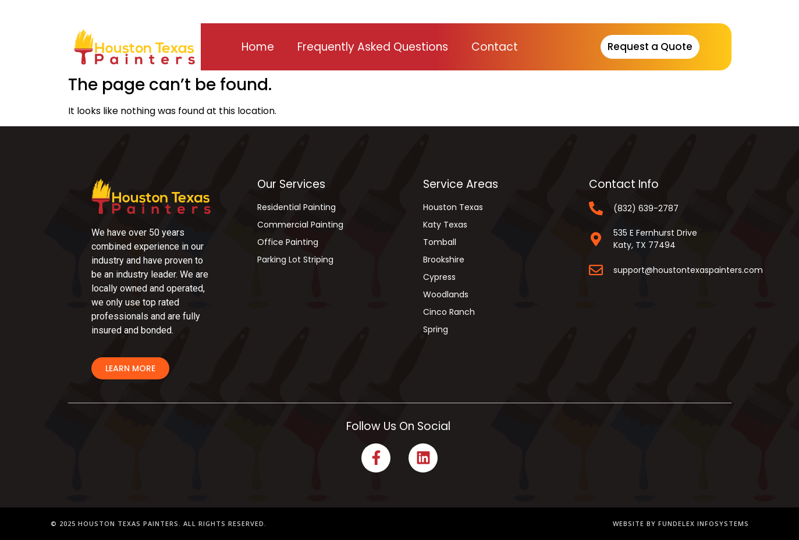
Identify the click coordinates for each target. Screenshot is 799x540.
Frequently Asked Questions (372, 47)
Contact (494, 47)
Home (258, 47)
